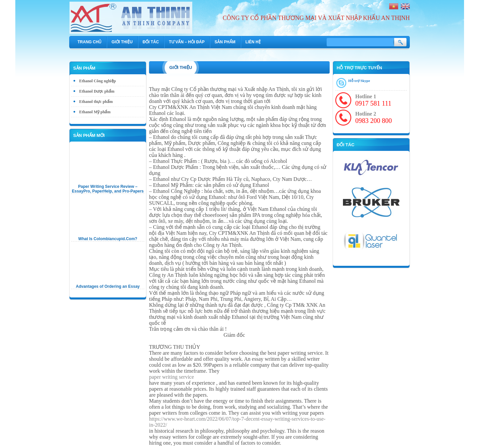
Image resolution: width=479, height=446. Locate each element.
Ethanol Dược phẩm (96, 91)
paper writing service (171, 377)
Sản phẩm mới (89, 135)
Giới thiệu (121, 42)
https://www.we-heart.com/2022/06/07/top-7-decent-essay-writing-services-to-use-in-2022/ (237, 422)
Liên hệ (253, 42)
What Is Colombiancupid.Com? (107, 238)
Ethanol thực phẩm (96, 101)
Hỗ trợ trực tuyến (359, 67)
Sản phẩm (225, 42)
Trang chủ (89, 42)
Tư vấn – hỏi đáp (187, 42)
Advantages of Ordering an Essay (108, 286)
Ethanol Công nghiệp (97, 81)
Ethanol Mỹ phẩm (94, 112)
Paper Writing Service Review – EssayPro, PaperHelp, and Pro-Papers (108, 189)
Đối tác (151, 42)
